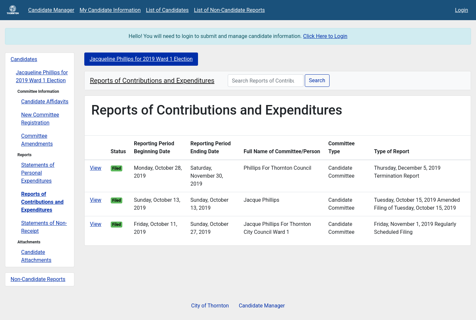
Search (317, 80)
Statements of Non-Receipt (44, 227)
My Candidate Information (110, 10)
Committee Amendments (37, 140)
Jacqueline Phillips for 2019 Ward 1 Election (42, 76)
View (95, 168)
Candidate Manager (51, 10)
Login (461, 10)
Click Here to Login (325, 36)
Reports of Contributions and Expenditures (42, 202)
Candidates (24, 59)
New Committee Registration (40, 119)
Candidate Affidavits (44, 101)
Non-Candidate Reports (38, 279)
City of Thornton (210, 305)
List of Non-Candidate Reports (229, 10)
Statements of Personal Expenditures (38, 173)
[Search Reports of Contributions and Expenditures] (265, 80)
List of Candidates (167, 10)
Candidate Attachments (36, 256)
